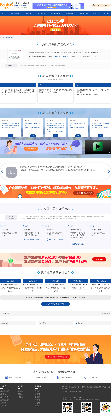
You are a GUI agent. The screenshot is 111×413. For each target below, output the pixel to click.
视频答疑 (37, 397)
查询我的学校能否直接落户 (55, 304)
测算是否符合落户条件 (32, 239)
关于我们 (107, 13)
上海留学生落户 (14, 13)
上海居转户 (27, 13)
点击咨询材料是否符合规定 (55, 239)
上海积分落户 (69, 13)
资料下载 (37, 394)
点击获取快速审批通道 (77, 244)
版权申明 (37, 400)
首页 (2, 13)
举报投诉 (37, 406)
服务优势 (96, 13)
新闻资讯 (37, 391)
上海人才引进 (40, 13)
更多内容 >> (106, 313)
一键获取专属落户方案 (83, 193)
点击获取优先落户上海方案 (57, 357)
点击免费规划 (31, 149)
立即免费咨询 (99, 259)
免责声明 (37, 403)
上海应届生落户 (55, 13)
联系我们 (20, 397)
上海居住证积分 (83, 13)
